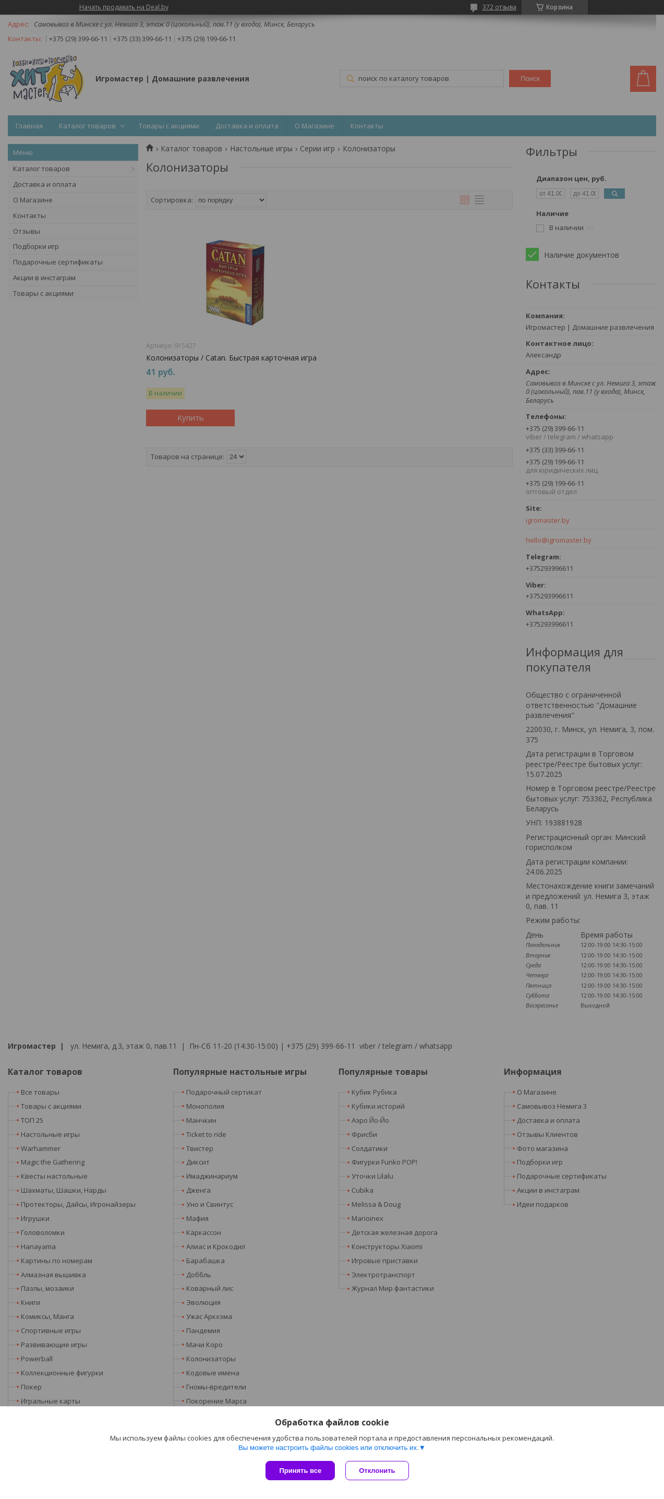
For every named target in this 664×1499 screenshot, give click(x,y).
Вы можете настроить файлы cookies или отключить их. (328, 1448)
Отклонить (377, 1470)
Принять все (300, 1470)
